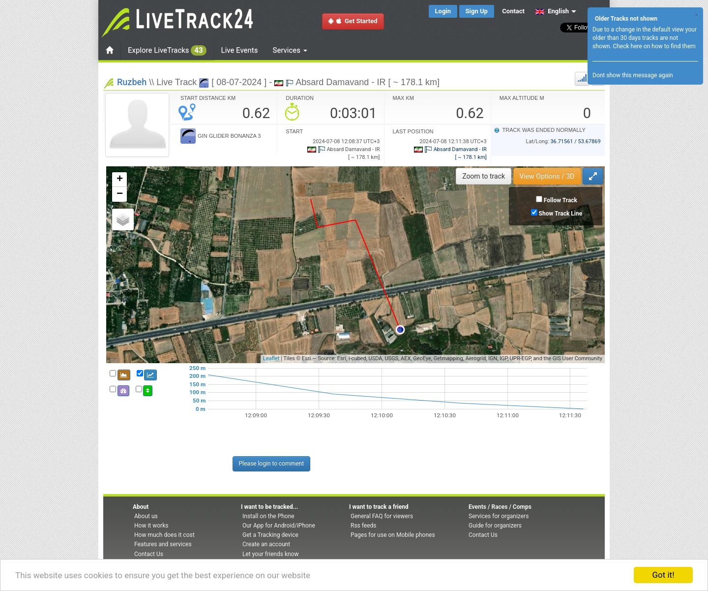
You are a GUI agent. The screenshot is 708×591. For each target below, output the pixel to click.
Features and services (163, 544)
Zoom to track (483, 176)
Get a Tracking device (270, 534)
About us (146, 516)
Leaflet (271, 358)
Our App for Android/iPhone (278, 525)
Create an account (266, 544)
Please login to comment (271, 463)
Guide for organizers (495, 525)
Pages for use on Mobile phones (393, 534)
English (552, 11)
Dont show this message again (632, 75)
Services (290, 50)
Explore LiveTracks (167, 50)
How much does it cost (164, 534)
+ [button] (120, 179)
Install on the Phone (268, 516)
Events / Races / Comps (500, 506)
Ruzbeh (132, 82)
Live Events (239, 50)
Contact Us (148, 554)
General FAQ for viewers (382, 516)
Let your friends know (270, 554)
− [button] (120, 194)
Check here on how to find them (654, 46)
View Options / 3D (547, 176)
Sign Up (477, 11)
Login (443, 11)
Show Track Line (561, 213)
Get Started (353, 21)
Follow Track (560, 200)
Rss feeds (363, 525)
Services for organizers (499, 516)
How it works (151, 525)
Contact (513, 11)
